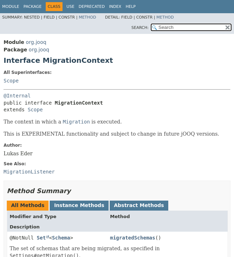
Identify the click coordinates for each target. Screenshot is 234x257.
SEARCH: (140, 27)
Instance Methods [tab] (79, 205)
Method (87, 17)
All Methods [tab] (27, 205)
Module (10, 6)
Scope (11, 81)
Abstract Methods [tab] (139, 205)
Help (131, 6)
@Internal (17, 96)
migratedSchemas (132, 238)
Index (115, 6)
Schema (61, 238)
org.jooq (36, 42)
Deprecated (92, 6)
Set (41, 238)
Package (33, 6)
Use (70, 6)
